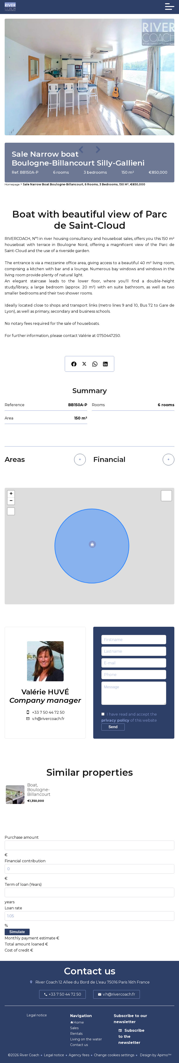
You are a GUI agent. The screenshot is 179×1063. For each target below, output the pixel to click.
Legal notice (54, 1055)
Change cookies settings (114, 1055)
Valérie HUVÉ (45, 692)
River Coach (46, 982)
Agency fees (79, 1055)
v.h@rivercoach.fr (48, 719)
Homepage (12, 184)
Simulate (17, 932)
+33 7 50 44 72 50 (48, 712)
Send (112, 727)
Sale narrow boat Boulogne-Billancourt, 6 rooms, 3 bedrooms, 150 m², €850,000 (84, 184)
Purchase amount (22, 837)
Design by (155, 1055)
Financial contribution (25, 861)
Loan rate (13, 908)
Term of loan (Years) (23, 884)
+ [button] (11, 494)
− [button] (11, 501)
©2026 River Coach (23, 1055)
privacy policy (115, 720)
